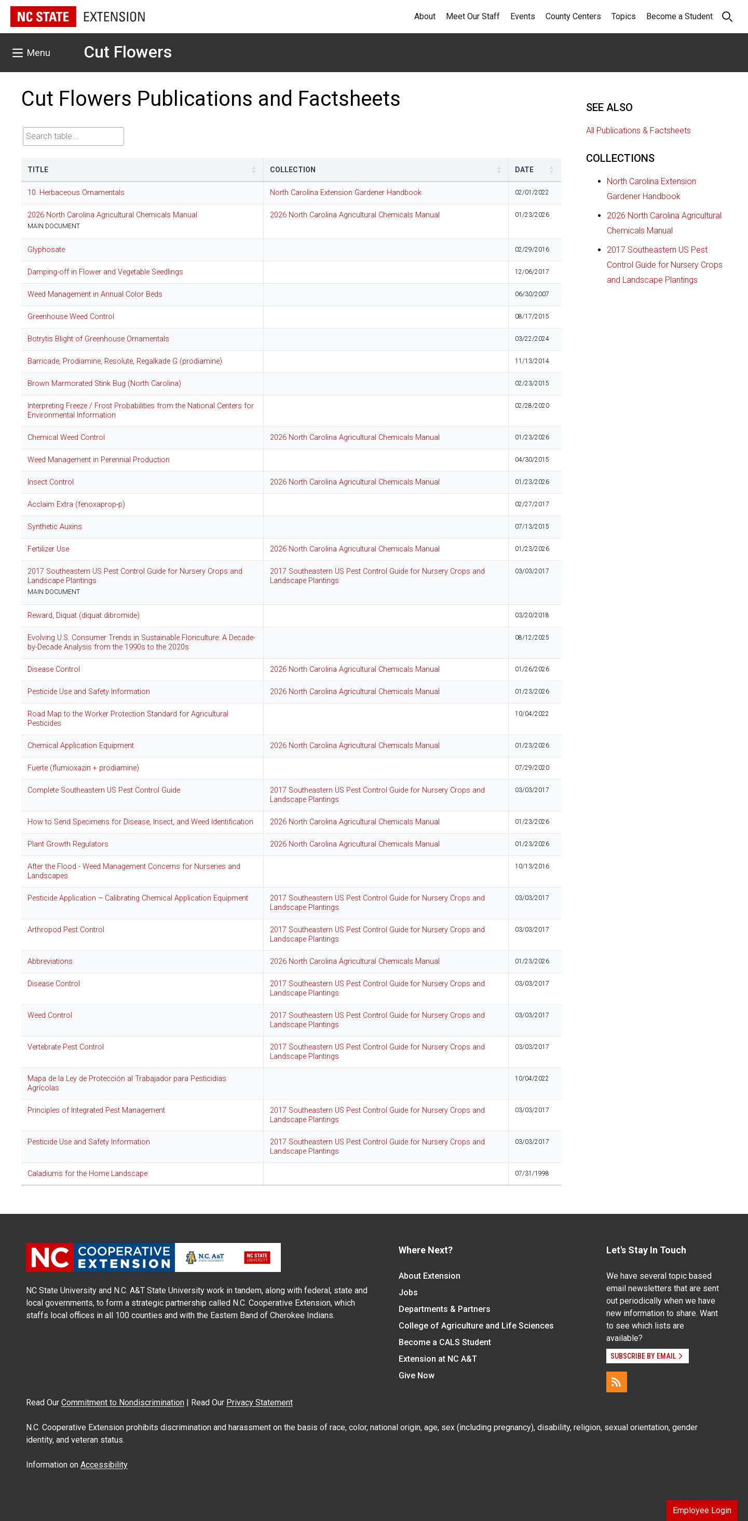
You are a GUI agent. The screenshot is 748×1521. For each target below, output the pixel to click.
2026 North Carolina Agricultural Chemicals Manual (112, 215)
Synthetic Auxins (55, 526)
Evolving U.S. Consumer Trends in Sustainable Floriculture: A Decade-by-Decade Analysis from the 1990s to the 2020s (141, 642)
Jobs (408, 1292)
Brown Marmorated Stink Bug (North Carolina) (104, 383)
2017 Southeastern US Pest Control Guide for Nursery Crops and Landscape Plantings (665, 265)
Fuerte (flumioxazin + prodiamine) (83, 768)
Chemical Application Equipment (81, 745)
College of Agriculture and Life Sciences (476, 1326)
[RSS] (616, 1382)
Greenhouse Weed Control (71, 316)
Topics (623, 16)
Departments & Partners (445, 1309)
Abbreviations (50, 961)
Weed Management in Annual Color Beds (95, 294)
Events (522, 16)
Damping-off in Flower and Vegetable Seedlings (105, 272)
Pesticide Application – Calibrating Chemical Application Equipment (138, 898)
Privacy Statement (259, 1402)
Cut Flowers (128, 52)
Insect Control (51, 482)
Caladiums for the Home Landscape (87, 1173)
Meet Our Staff (473, 16)
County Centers (573, 16)
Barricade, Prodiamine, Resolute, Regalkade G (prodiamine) (125, 361)
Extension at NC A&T (438, 1359)
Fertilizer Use (48, 549)
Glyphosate (46, 249)
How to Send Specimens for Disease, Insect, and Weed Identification (140, 822)
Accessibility (104, 1465)
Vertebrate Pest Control (66, 1047)
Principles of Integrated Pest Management (96, 1110)
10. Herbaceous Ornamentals (76, 192)
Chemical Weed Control (66, 437)
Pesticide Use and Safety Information (89, 691)
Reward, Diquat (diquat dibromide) (84, 615)
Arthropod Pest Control (66, 929)
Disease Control (54, 669)
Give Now (416, 1375)
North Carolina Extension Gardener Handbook (345, 192)
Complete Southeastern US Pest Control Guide (104, 790)
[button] (254, 169)
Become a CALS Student (445, 1342)
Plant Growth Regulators (68, 844)
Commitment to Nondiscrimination (122, 1402)
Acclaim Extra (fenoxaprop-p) (76, 504)
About (425, 16)
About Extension (429, 1276)
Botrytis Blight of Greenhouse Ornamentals (98, 339)
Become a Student (679, 16)
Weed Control (50, 1015)
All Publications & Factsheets (638, 130)
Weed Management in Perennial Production (99, 459)
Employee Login (702, 1510)
